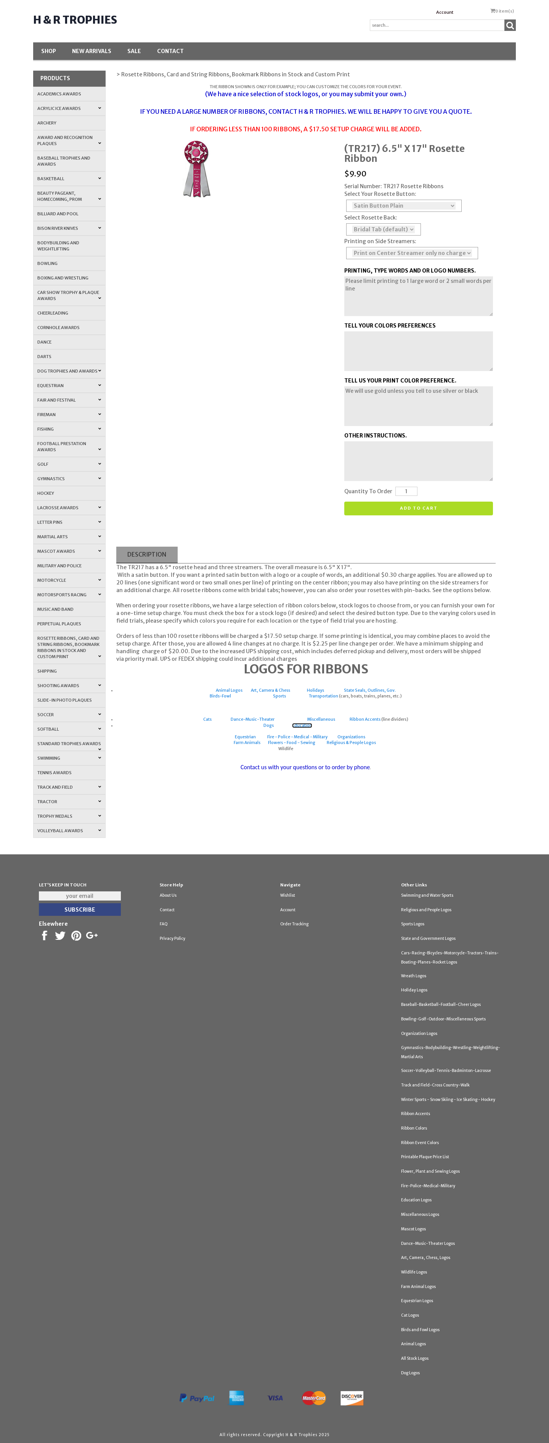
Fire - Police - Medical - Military (297, 736)
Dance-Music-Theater (252, 719)
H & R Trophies (75, 20)
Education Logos (416, 1200)
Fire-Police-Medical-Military (428, 1185)
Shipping (47, 671)
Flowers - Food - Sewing (291, 742)
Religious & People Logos (351, 742)
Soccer (69, 714)
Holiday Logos (414, 990)
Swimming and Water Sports (427, 895)
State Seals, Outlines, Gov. (370, 690)
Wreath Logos (413, 975)
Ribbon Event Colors (420, 1142)
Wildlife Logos (414, 1272)
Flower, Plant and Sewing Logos (430, 1171)
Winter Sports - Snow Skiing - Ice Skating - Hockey (448, 1099)
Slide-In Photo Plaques (64, 700)
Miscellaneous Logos (420, 1214)
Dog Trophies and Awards (69, 371)
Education (302, 725)
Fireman (69, 414)
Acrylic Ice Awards (69, 108)
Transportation (323, 696)
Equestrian (69, 385)
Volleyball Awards (69, 830)
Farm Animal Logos (418, 1286)
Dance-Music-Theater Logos (428, 1243)
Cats (207, 719)
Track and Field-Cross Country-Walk (435, 1085)
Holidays (315, 690)
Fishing (69, 429)
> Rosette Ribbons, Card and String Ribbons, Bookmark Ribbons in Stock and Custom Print (233, 74)
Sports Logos (412, 924)
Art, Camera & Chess (270, 690)
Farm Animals (247, 742)
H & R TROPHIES (322, 111)
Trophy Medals (69, 816)
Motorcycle (69, 580)
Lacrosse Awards (69, 507)
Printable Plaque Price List (425, 1156)
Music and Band (55, 609)
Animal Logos (229, 690)
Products (55, 78)
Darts (44, 356)
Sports (279, 696)
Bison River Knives (69, 228)
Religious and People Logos (426, 909)
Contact (170, 51)
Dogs (268, 725)
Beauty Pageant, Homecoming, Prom (69, 196)
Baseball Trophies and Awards (63, 161)
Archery (46, 123)
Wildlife (286, 748)
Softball (69, 729)
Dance (44, 342)
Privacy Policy (172, 938)
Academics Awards (59, 94)
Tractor (69, 801)
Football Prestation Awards (69, 446)
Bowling (47, 263)
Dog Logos (410, 1372)
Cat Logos (410, 1315)
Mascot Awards (69, 551)
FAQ (164, 924)
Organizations (351, 736)
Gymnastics (69, 478)
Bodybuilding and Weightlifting (58, 246)
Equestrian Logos (417, 1300)
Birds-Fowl (220, 696)
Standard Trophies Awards (69, 746)
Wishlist (287, 895)
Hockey (45, 493)
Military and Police (59, 565)
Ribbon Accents (365, 719)
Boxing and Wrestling (62, 278)
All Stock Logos (415, 1358)
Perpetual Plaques (59, 623)
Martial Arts (69, 536)
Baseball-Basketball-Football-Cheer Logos (441, 1004)
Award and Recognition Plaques (69, 140)
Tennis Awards (54, 772)
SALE (134, 51)
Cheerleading (52, 313)
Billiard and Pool (58, 213)
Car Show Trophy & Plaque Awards (69, 295)
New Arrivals (91, 51)
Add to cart (419, 508)
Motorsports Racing (69, 594)
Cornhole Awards (58, 327)
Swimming (69, 758)
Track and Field (69, 787)
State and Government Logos (428, 938)
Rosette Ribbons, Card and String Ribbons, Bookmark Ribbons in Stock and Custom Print (69, 647)
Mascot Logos (413, 1229)
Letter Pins (69, 522)
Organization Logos (419, 1033)
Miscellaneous (321, 719)
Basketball (69, 178)
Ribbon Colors (414, 1128)
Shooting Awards (69, 685)
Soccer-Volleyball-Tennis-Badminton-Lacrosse (446, 1070)
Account (444, 12)
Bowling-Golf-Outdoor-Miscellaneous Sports (443, 1019)
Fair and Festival (69, 400)
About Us (168, 895)
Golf (69, 464)
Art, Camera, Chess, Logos (425, 1257)
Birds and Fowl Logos (420, 1329)
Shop (48, 51)
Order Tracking (294, 924)
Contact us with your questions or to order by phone (305, 767)
